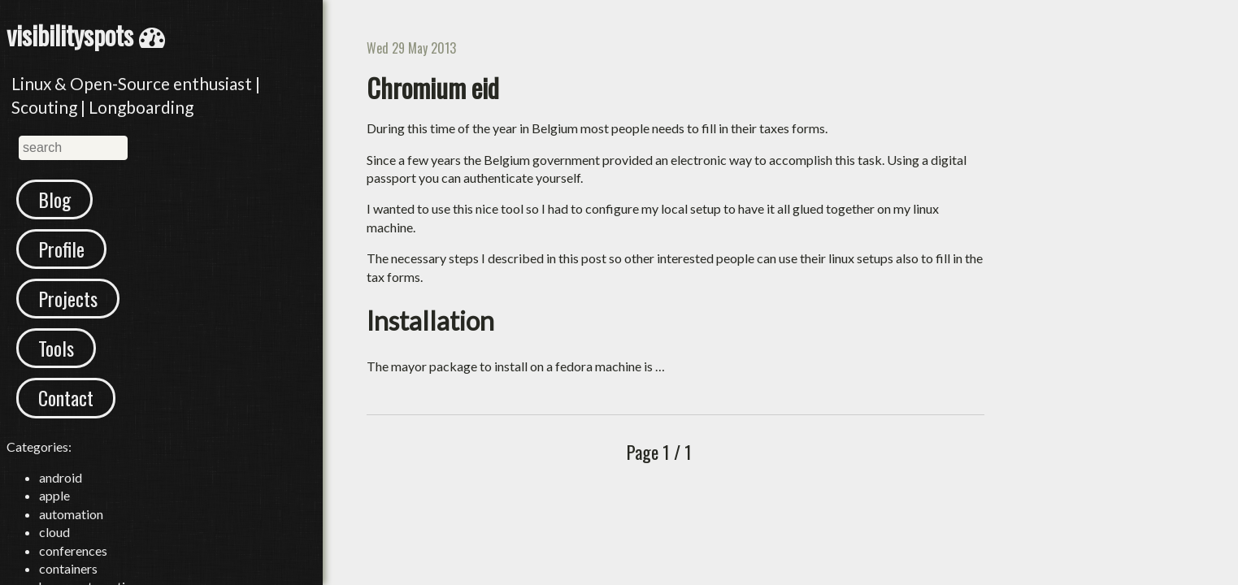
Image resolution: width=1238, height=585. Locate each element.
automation (71, 514)
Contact (65, 397)
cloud (54, 532)
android (60, 477)
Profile (61, 248)
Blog (54, 199)
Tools (56, 347)
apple (54, 495)
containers (68, 568)
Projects (68, 298)
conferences (73, 550)
